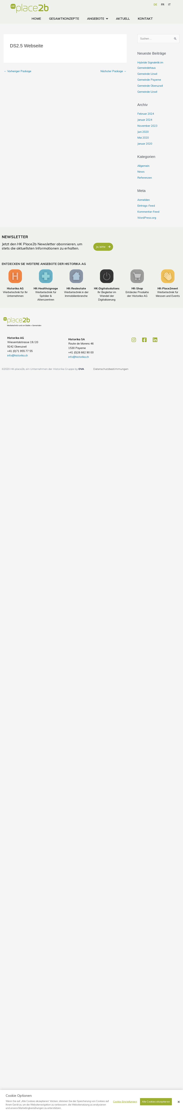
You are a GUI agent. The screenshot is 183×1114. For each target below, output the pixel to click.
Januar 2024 (144, 119)
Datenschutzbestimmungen (110, 369)
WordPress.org (146, 217)
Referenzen (144, 177)
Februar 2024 (145, 113)
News (141, 171)
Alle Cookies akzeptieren (156, 1101)
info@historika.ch (17, 355)
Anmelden (143, 199)
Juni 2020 (143, 131)
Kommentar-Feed (148, 211)
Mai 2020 (143, 137)
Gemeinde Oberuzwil (150, 85)
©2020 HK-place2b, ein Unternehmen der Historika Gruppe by (40, 369)
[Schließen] (179, 1102)
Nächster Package (113, 71)
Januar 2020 (144, 143)
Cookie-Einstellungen (125, 1101)
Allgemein (143, 165)
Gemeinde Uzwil (147, 73)
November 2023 (147, 125)
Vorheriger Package (17, 71)
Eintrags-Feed (146, 205)
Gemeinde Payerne (149, 79)
